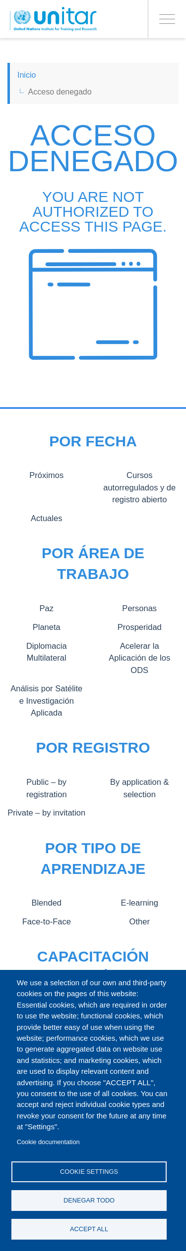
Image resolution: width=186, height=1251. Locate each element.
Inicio (26, 75)
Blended (46, 902)
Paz (47, 608)
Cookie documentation (48, 1142)
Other (139, 921)
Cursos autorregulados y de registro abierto (139, 487)
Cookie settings (89, 1171)
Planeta (47, 627)
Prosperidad (140, 627)
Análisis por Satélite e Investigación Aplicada (46, 700)
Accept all (89, 1229)
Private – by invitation (46, 812)
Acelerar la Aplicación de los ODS (139, 657)
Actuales (46, 518)
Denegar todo (89, 1200)
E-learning (139, 902)
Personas (139, 608)
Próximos (46, 475)
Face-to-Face (46, 921)
